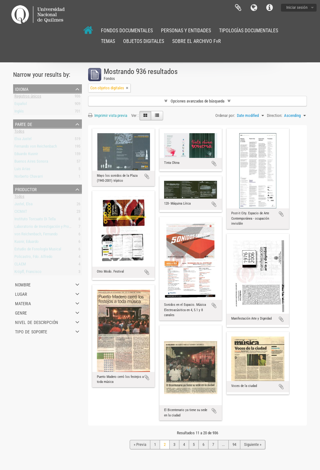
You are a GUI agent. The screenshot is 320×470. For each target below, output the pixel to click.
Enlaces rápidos (269, 8)
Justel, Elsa (23, 205)
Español (20, 104)
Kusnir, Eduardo (26, 242)
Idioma (254, 8)
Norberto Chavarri (28, 177)
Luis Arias (22, 170)
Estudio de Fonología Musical (37, 250)
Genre (21, 312)
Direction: (274, 115)
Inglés (19, 112)
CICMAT (20, 212)
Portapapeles (238, 8)
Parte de (23, 124)
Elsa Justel (23, 140)
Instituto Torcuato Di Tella (35, 220)
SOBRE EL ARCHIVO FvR (196, 41)
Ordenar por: (225, 115)
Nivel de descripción (36, 322)
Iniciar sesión (297, 7)
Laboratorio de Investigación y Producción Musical (54, 227)
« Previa (140, 444)
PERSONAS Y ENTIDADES (186, 31)
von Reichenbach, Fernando (36, 235)
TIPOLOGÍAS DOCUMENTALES (248, 31)
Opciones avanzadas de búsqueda (197, 101)
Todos (19, 132)
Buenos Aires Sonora (31, 162)
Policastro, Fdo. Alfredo (33, 257)
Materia (23, 303)
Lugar (21, 293)
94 (234, 444)
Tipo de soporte (31, 331)
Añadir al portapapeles (147, 176)
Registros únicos (27, 97)
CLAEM (20, 265)
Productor (26, 189)
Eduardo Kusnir (26, 155)
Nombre (23, 284)
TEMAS (108, 41)
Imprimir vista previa (107, 115)
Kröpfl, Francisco (28, 272)
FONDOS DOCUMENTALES (127, 31)
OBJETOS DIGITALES (143, 41)
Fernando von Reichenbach (35, 147)
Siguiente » (252, 444)
